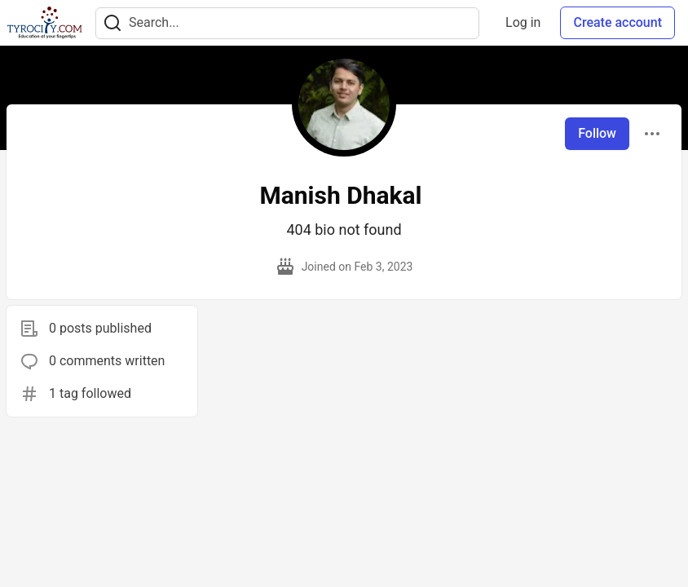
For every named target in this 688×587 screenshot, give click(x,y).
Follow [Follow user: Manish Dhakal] (597, 133)
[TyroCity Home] (44, 23)
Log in (522, 22)
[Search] (112, 23)
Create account (617, 22)
